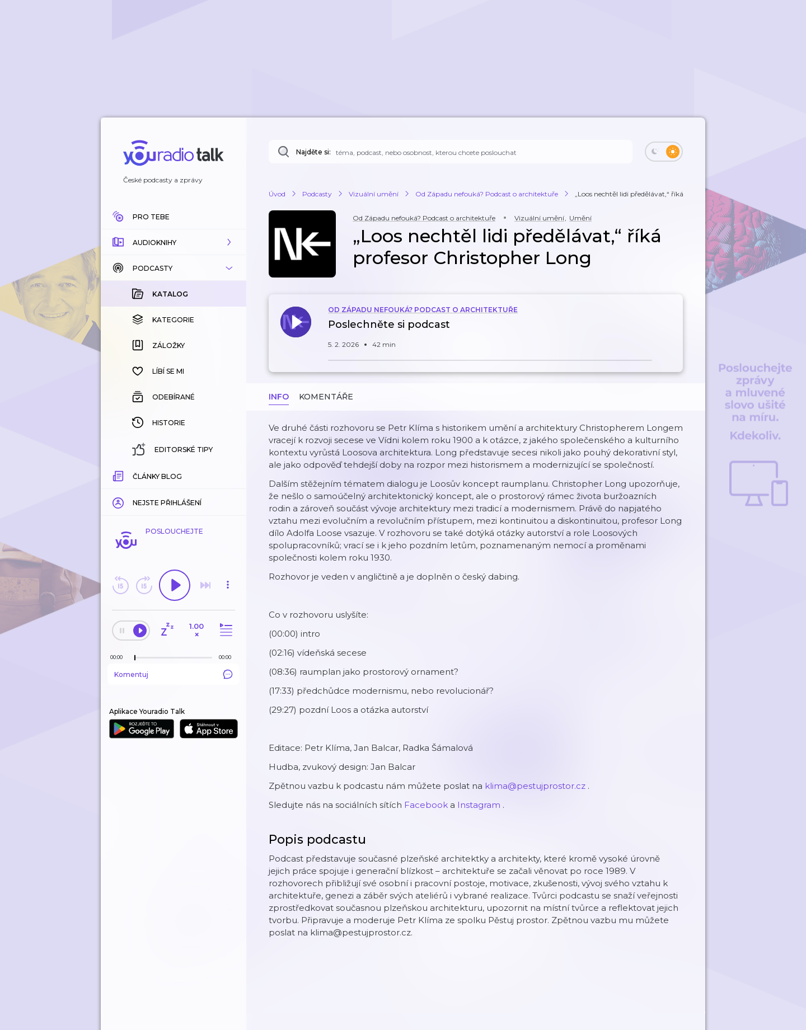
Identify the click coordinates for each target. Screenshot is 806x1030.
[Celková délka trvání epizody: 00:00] (228, 657)
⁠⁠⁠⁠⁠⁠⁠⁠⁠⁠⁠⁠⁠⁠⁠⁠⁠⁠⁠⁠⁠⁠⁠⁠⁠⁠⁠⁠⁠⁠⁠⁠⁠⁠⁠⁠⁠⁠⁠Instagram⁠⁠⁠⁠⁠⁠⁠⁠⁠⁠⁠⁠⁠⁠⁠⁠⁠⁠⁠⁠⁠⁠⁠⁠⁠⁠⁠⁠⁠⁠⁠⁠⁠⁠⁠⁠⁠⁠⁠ (478, 804)
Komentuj (173, 674)
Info (279, 397)
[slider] (134, 657)
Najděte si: (313, 152)
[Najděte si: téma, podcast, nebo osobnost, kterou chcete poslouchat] (450, 151)
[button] (173, 242)
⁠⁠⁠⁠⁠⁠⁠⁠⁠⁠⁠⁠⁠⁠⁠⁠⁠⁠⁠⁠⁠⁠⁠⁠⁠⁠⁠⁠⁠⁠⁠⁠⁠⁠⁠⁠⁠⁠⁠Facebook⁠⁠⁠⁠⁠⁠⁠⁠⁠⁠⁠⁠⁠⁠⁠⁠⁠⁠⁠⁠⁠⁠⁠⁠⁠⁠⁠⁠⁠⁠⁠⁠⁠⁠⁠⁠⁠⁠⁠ (426, 804)
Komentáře (326, 397)
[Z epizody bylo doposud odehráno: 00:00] (119, 657)
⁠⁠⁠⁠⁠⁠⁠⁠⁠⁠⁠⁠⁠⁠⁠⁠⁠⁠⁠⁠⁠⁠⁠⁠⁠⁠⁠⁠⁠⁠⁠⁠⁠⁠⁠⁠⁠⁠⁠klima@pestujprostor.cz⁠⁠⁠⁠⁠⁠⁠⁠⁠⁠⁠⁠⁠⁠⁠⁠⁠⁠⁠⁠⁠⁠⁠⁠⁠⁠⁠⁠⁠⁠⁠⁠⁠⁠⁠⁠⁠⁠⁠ (535, 785)
